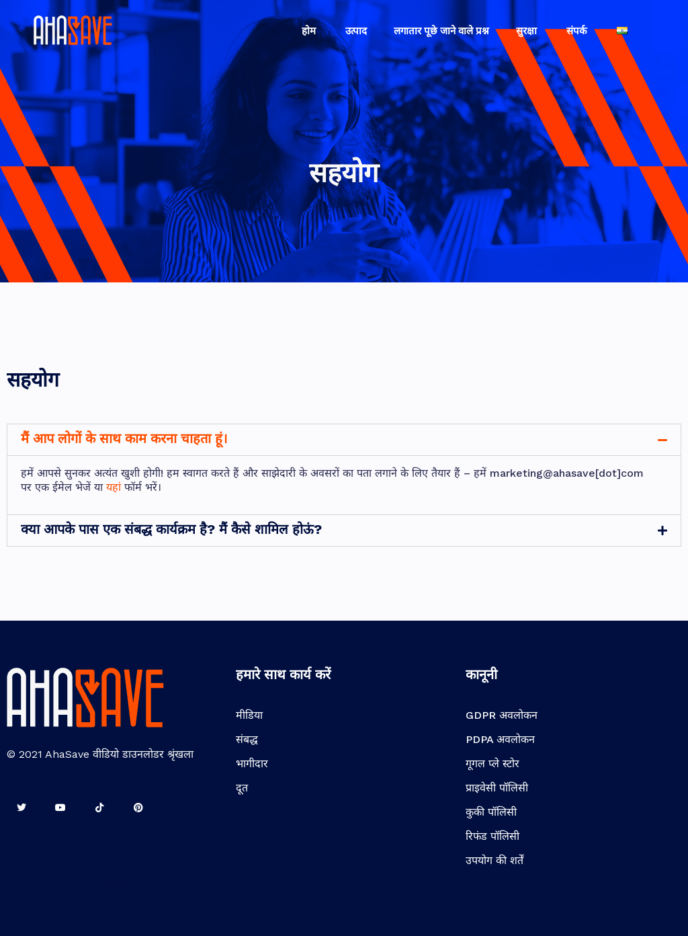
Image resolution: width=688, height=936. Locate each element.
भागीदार (252, 763)
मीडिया (249, 715)
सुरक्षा (528, 31)
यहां (113, 487)
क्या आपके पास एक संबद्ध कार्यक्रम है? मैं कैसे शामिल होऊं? (171, 529)
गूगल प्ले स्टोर (492, 763)
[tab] (344, 439)
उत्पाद (356, 31)
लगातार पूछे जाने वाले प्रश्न (441, 31)
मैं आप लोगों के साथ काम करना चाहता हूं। (124, 438)
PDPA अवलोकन (500, 739)
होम (310, 31)
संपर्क (578, 31)
